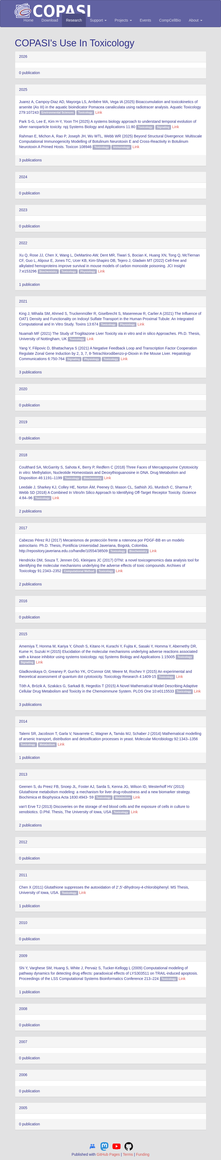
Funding (142, 1154)
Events (145, 20)
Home (29, 20)
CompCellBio (170, 20)
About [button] (195, 20)
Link (98, 112)
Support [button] (98, 20)
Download (49, 20)
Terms (128, 1154)
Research (74, 20)
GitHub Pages (108, 1154)
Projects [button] (123, 20)
